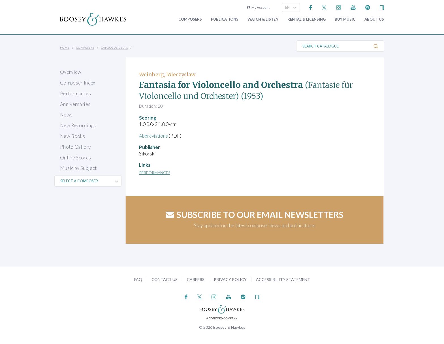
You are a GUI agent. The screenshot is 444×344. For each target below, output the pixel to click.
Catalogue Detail (114, 47)
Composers (190, 19)
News (66, 115)
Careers (195, 279)
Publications (224, 19)
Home (64, 47)
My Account (258, 7)
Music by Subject (78, 168)
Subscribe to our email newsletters (254, 214)
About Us (374, 19)
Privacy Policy (230, 279)
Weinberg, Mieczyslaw (167, 74)
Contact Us (164, 279)
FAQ (138, 279)
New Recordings (78, 125)
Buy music (345, 19)
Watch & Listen (262, 19)
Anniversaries (75, 104)
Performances (75, 93)
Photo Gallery (75, 147)
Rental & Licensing (306, 19)
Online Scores (75, 158)
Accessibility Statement (283, 279)
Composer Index (77, 83)
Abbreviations (153, 136)
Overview (71, 72)
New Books (72, 136)
